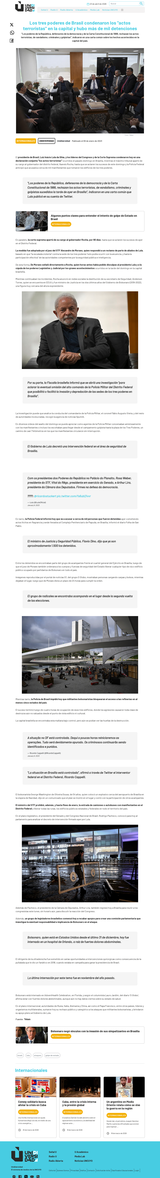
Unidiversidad (46, 141)
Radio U (54, 9)
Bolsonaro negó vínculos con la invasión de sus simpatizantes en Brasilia (95, 1031)
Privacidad (75, 1170)
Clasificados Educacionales (122, 1170)
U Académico (81, 9)
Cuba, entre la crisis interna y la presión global (79, 1103)
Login (137, 1170)
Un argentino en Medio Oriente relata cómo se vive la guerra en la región (123, 1105)
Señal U (44, 9)
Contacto (91, 1170)
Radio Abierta (66, 9)
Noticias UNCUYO (110, 9)
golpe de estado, (52, 1055)
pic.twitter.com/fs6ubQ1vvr (74, 496)
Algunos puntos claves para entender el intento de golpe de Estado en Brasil (94, 217)
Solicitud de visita (103, 1170)
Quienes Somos (63, 1170)
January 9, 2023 (33, 505)
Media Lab (95, 9)
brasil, (20, 1055)
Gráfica (83, 1170)
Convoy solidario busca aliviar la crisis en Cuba (32, 1103)
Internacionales (26, 141)
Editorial (52, 1170)
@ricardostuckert (45, 496)
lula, (28, 1055)
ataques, (38, 1055)
